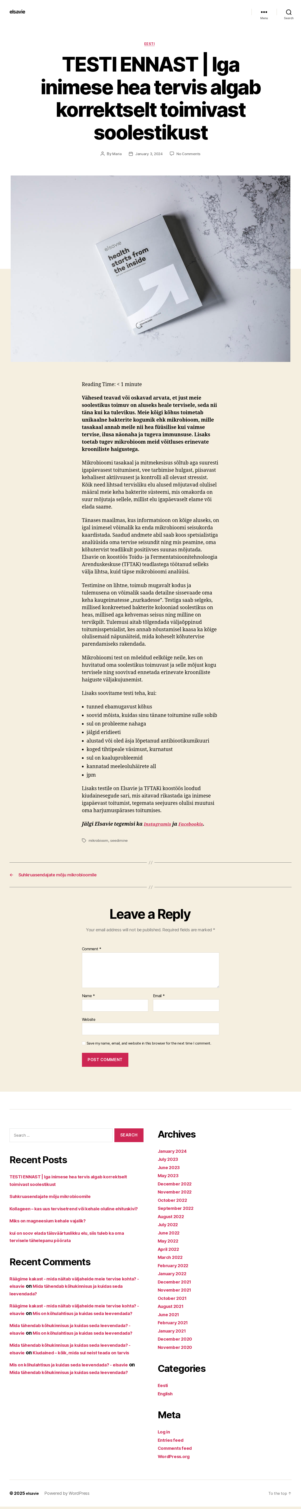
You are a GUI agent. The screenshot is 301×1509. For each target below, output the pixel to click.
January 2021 (174, 1333)
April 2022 (170, 1251)
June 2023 (170, 1170)
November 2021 (177, 1292)
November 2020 (177, 1349)
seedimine (120, 841)
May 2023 (169, 1178)
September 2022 (178, 1210)
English (166, 1396)
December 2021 (177, 1284)
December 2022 (177, 1186)
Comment (92, 952)
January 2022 (174, 1276)
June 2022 (170, 1235)
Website (88, 1021)
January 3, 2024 (148, 155)
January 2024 (174, 1153)
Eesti (150, 45)
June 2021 (170, 1317)
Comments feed (177, 1450)
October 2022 (174, 1202)
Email (159, 998)
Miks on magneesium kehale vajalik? (52, 1231)
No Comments (188, 155)
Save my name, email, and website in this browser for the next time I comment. (149, 1046)
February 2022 (175, 1268)
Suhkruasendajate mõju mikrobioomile (55, 1199)
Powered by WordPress (68, 1495)
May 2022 (169, 1243)
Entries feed (172, 1442)
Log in (165, 1434)
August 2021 (173, 1308)
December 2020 (177, 1341)
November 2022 (177, 1194)
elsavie (18, 12)
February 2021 (175, 1325)
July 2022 (169, 1227)
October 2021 (174, 1300)
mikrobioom (99, 841)
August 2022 (173, 1219)
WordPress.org (176, 1459)
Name (88, 998)
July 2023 (169, 1161)
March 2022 (172, 1259)
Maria (116, 155)
